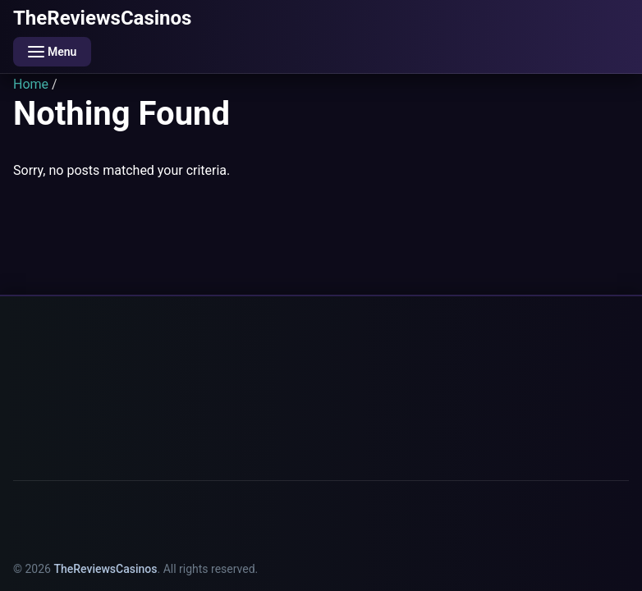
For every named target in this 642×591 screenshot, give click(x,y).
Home (30, 84)
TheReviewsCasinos (102, 18)
